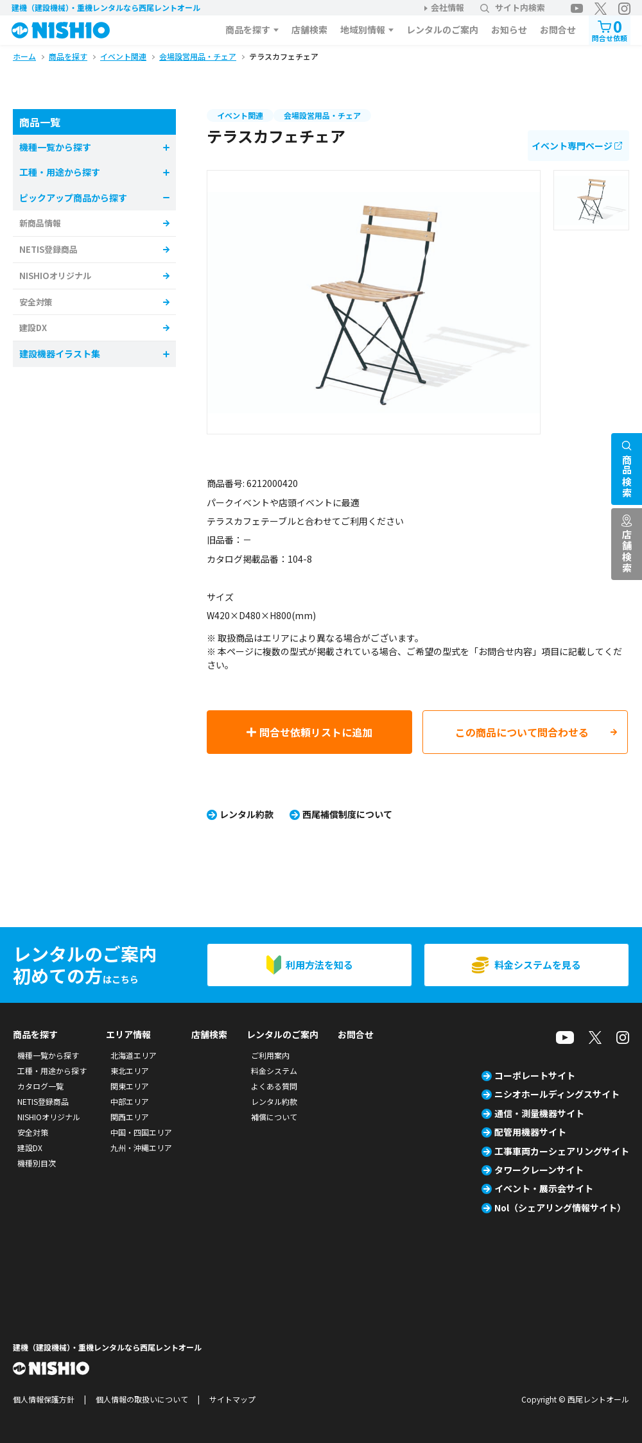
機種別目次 (36, 1162)
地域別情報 (362, 29)
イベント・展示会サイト (543, 1188)
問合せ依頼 (609, 29)
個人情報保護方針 (43, 1399)
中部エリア (129, 1101)
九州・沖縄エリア (141, 1147)
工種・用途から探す (52, 1070)
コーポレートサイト (534, 1075)
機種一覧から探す (48, 1055)
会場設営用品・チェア (322, 115)
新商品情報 (40, 223)
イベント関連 (240, 115)
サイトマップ (232, 1399)
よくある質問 (274, 1085)
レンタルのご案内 (442, 29)
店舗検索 (309, 29)
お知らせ (509, 29)
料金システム (274, 1070)
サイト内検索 (512, 7)
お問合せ (558, 29)
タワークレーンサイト (539, 1169)
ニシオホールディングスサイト (557, 1094)
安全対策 (36, 302)
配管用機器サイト (530, 1131)
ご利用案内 (270, 1055)
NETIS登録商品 (48, 249)
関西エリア (129, 1116)
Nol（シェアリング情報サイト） (560, 1207)
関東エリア (129, 1085)
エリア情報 (128, 1034)
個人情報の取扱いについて (142, 1399)
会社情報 (447, 7)
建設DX (33, 327)
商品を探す (247, 29)
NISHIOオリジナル (55, 275)
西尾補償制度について (347, 814)
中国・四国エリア (141, 1132)
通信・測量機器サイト (539, 1113)
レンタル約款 (246, 814)
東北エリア (129, 1070)
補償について (274, 1116)
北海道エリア (133, 1055)
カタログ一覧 (40, 1085)
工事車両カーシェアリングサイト (561, 1151)
